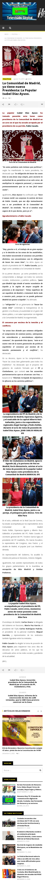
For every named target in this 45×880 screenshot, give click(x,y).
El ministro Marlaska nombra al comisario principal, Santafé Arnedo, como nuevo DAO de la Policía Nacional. (29, 835)
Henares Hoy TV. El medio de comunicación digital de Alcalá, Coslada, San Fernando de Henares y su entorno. (29, 800)
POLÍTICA (7, 79)
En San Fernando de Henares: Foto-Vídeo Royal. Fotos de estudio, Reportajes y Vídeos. (29, 787)
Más (42, 104)
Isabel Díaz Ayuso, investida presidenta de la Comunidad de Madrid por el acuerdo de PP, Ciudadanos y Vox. (22, 682)
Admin (29, 79)
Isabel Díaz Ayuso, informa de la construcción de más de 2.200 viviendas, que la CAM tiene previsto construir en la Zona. (22, 697)
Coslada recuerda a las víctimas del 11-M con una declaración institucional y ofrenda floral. (28, 822)
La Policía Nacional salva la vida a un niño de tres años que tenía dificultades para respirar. (28, 860)
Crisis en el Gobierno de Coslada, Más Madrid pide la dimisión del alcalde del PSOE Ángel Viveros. (29, 873)
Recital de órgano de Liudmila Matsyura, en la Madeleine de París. (29, 847)
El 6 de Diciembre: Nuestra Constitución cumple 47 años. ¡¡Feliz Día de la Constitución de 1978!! (22, 749)
